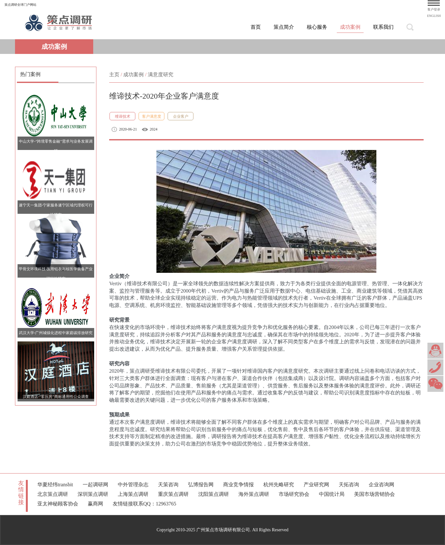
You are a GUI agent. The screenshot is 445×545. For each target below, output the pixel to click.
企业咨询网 (381, 484)
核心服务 (317, 27)
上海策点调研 (133, 494)
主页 (114, 74)
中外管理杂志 (133, 484)
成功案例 (350, 27)
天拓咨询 (349, 484)
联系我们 (383, 27)
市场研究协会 (294, 494)
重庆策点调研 (173, 494)
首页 (256, 27)
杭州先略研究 (278, 484)
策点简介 (284, 27)
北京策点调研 (52, 494)
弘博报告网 (201, 484)
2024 (153, 129)
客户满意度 (151, 116)
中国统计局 (331, 494)
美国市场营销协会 (374, 494)
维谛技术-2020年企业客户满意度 (164, 96)
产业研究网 (316, 484)
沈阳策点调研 (213, 494)
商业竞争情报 (238, 484)
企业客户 (180, 116)
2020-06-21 (128, 129)
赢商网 (95, 503)
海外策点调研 (253, 494)
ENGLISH (434, 16)
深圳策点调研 (93, 494)
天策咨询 (168, 484)
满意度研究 (160, 74)
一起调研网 (95, 484)
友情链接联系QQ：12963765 (144, 503)
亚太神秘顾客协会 (57, 503)
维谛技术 (122, 116)
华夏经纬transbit (55, 484)
